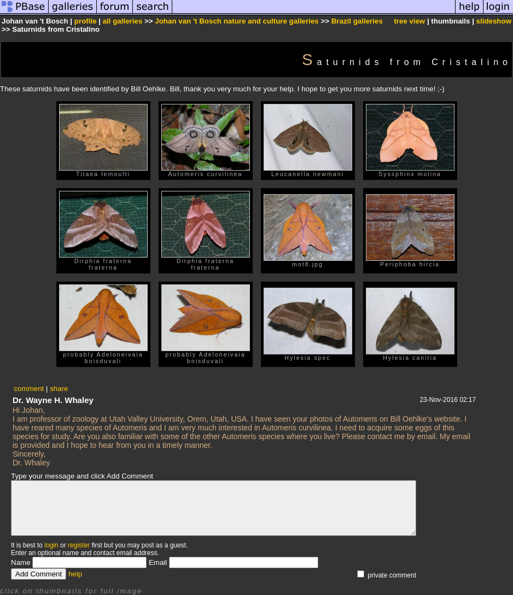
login (51, 545)
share (59, 388)
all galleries (123, 21)
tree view (409, 21)
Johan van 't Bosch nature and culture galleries (236, 21)
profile (85, 21)
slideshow (493, 21)
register (79, 545)
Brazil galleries (357, 21)
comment (29, 388)
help (75, 574)
